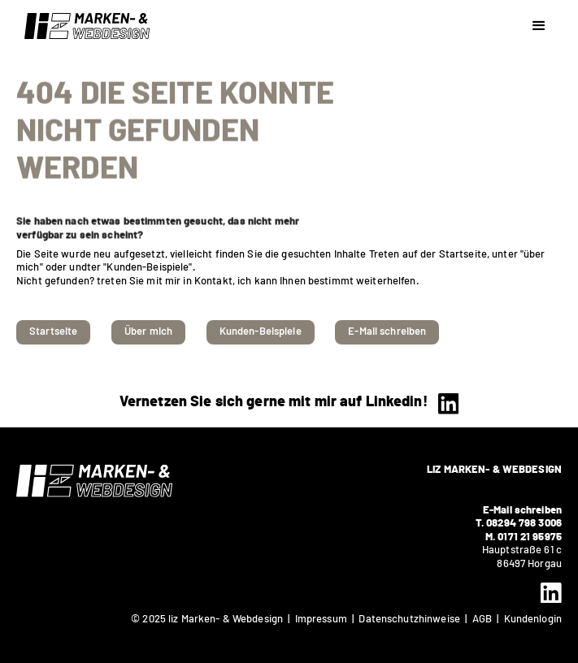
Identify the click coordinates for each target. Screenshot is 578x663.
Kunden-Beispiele (260, 332)
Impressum (321, 619)
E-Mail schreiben (387, 332)
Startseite (53, 332)
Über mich (148, 332)
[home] (83, 26)
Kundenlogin (533, 619)
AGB (485, 619)
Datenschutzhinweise (409, 619)
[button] (539, 26)
